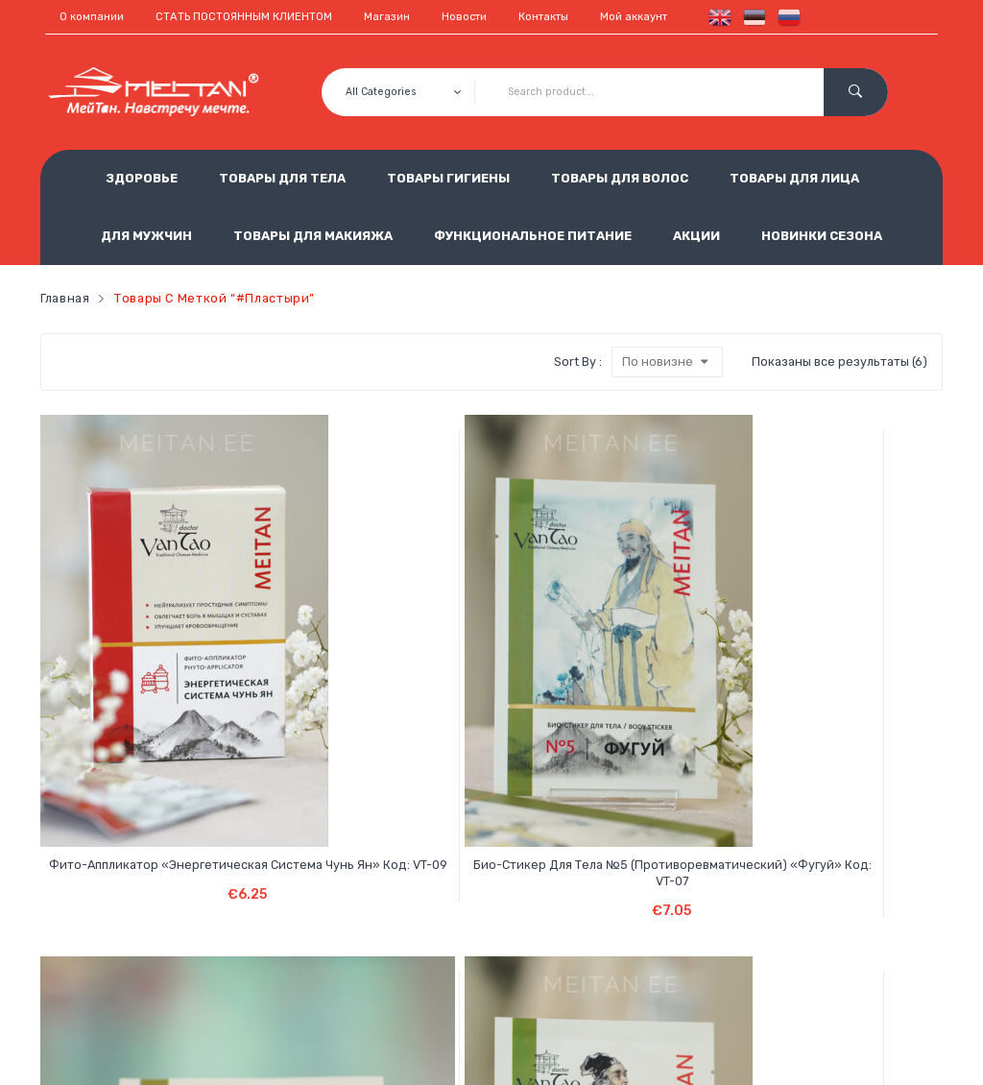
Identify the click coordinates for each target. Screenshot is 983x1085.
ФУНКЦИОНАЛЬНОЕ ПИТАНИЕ (533, 236)
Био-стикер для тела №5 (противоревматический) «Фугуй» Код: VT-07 (263, 670)
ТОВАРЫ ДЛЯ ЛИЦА (794, 178)
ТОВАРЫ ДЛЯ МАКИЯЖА (313, 236)
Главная (64, 298)
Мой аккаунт (633, 17)
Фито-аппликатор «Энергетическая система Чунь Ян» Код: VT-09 (111, 670)
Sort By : (578, 361)
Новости (464, 17)
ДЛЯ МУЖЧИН (146, 236)
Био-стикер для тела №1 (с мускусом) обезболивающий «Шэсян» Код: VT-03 (568, 670)
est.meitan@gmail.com (720, 976)
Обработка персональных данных (448, 912)
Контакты (543, 17)
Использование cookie (412, 944)
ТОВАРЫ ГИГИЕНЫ (448, 178)
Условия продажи (397, 881)
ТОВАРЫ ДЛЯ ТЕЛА (282, 178)
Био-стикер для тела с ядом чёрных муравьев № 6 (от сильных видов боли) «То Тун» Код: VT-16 (719, 678)
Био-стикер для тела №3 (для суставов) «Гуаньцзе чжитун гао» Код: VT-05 (416, 670)
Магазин (387, 17)
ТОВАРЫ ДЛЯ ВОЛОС (619, 178)
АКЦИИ (696, 236)
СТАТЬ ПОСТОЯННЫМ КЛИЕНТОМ (244, 17)
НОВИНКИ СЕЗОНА (821, 236)
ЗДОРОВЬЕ (142, 178)
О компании (92, 17)
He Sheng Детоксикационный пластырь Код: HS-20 (871, 662)
